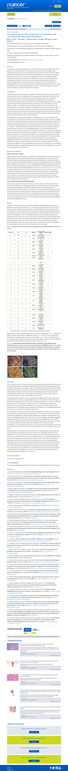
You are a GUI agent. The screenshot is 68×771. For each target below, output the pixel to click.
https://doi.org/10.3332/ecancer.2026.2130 (28, 683)
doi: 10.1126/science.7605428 (50, 524)
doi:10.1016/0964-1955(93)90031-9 (50, 511)
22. (8, 589)
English (53, 1)
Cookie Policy (10, 770)
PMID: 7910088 (36, 511)
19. (8, 570)
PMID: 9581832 (20, 530)
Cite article (48, 26)
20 (53, 401)
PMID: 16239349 (23, 503)
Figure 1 (50, 333)
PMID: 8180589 (44, 572)
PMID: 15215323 (24, 480)
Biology (20, 636)
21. (8, 583)
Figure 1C (41, 337)
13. (8, 539)
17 (26, 147)
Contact (9, 767)
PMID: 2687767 (36, 586)
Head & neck (15, 636)
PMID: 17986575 (49, 534)
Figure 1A (40, 335)
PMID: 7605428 (37, 524)
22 (37, 405)
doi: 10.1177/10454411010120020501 (40, 540)
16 (53, 141)
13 (37, 134)
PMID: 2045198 (55, 591)
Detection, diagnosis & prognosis (38, 636)
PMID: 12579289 (16, 547)
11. (8, 526)
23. (8, 595)
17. (8, 560)
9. (7, 514)
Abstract (51, 29)
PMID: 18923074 (54, 505)
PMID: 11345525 (25, 540)
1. (7, 471)
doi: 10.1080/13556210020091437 (30, 473)
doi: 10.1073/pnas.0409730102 (36, 503)
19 (39, 399)
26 (30, 440)
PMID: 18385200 (50, 621)
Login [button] (51, 6)
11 (45, 130)
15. (8, 549)
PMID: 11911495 (47, 484)
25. (8, 609)
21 (39, 403)
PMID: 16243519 (35, 562)
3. (7, 482)
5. (7, 494)
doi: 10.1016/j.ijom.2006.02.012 (50, 568)
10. (8, 520)
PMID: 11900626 (15, 473)
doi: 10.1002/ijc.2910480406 (15, 593)
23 (37, 409)
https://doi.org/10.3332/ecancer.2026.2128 (28, 667)
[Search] (59, 18)
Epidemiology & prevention (51, 636)
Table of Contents (12, 26)
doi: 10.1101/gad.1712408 (14, 507)
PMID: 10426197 (32, 615)
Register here (34, 732)
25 (52, 424)
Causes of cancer (26, 636)
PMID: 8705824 (33, 517)
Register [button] (57, 6)
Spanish (59, 1)
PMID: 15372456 (46, 551)
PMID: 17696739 (35, 496)
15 (44, 137)
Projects (9, 768)
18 (29, 193)
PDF (60, 29)
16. (8, 555)
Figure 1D (43, 341)
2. (7, 476)
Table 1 (30, 207)
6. (7, 499)
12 (42, 132)
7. (7, 505)
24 (27, 413)
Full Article (56, 29)
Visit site (34, 741)
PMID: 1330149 (41, 578)
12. (8, 532)
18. (8, 564)
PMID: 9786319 (33, 605)
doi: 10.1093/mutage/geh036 (37, 480)
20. (8, 577)
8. (7, 509)
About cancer (34, 751)
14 (30, 136)
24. (8, 601)
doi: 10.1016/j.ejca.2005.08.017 (49, 562)
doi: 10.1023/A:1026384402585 (21, 599)
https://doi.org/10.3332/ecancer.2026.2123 (28, 716)
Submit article (56, 22)
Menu (11, 14)
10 (31, 130)
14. (8, 543)
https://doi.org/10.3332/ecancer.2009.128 (16, 29)
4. (7, 488)
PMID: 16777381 (36, 568)
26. (8, 618)
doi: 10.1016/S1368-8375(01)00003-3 (23, 492)
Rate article (56, 26)
